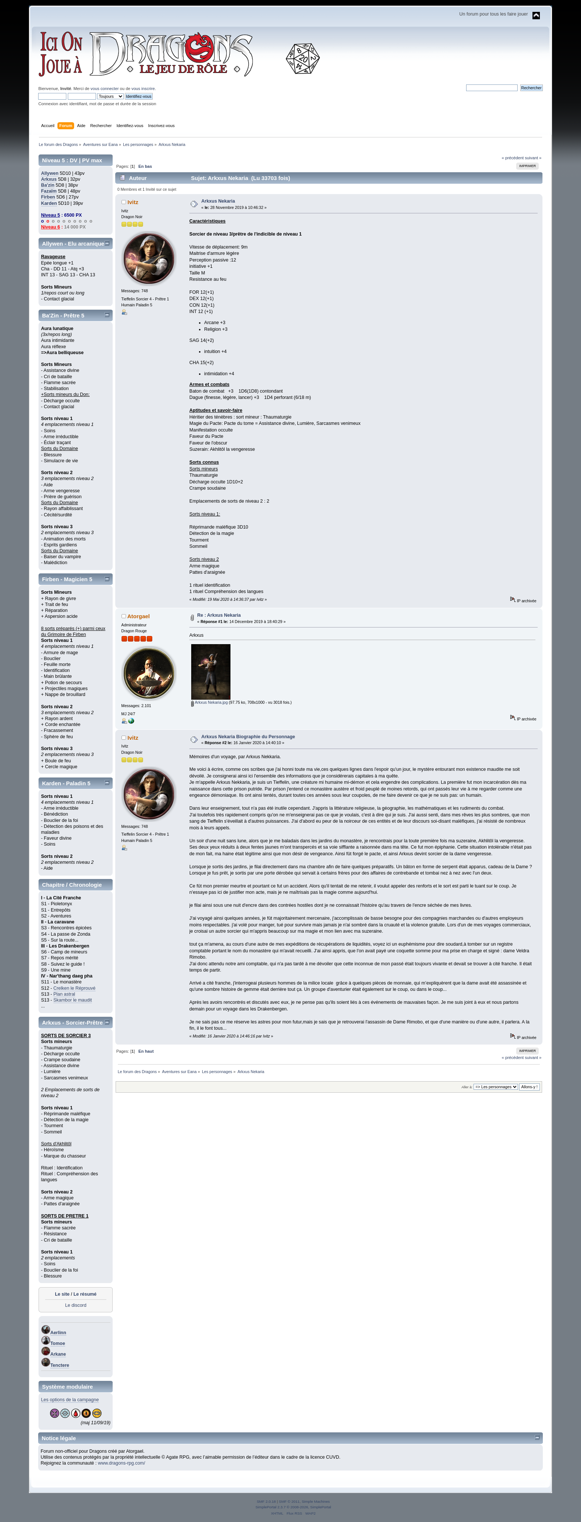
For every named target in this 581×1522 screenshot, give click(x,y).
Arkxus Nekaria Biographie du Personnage (248, 736)
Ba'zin (47, 185)
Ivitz (132, 202)
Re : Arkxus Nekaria (218, 615)
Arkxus (49, 179)
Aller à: (467, 1087)
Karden (49, 203)
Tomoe (57, 1343)
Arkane (58, 1354)
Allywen (50, 173)
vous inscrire (143, 88)
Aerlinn (58, 1332)
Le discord (76, 1305)
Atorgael (138, 616)
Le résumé (84, 1294)
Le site (62, 1294)
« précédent (513, 158)
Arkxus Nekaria (218, 201)
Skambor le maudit (72, 1000)
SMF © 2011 (289, 1501)
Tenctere (59, 1365)
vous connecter (104, 88)
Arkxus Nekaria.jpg (209, 702)
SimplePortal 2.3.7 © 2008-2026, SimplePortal (293, 1507)
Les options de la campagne (70, 1399)
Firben (48, 197)
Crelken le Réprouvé (74, 988)
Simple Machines (316, 1501)
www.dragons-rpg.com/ (121, 1463)
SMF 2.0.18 (266, 1501)
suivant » (533, 158)
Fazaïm (49, 191)
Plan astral (64, 994)
